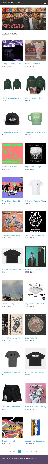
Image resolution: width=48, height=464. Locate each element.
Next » (37, 451)
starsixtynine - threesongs (35, 441)
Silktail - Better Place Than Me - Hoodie (17, 98)
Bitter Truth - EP (31, 338)
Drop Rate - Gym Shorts (11, 407)
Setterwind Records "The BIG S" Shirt (16, 270)
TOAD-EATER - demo (10, 167)
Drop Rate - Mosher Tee (11, 372)
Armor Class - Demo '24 (11, 338)
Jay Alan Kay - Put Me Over (35, 304)
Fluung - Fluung (8, 304)
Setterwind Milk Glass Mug (35, 132)
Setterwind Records (11, 2)
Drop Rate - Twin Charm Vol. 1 (13, 235)
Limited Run (32, 458)
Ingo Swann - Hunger (33, 167)
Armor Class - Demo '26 (11, 201)
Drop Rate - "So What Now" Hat (14, 132)
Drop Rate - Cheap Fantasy (35, 407)
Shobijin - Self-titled (9, 441)
